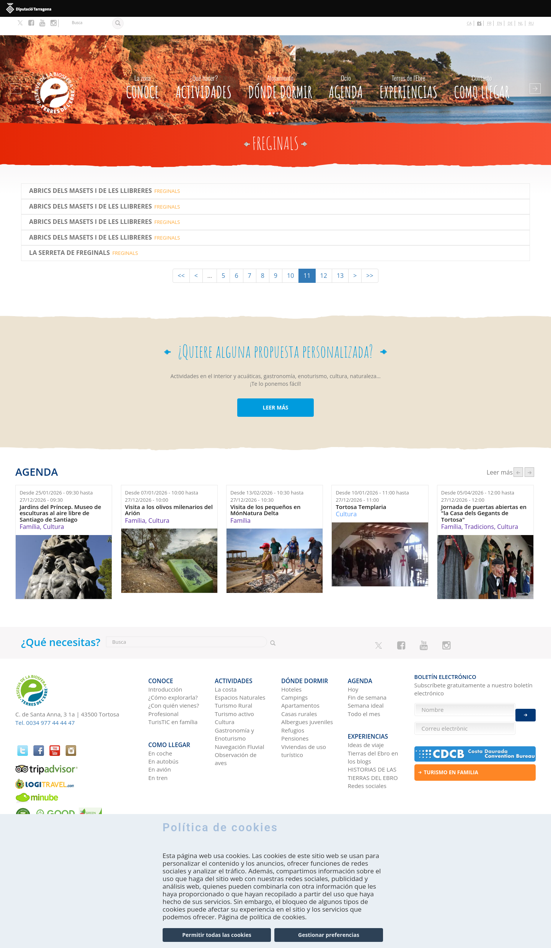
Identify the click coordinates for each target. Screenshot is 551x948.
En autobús (163, 734)
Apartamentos (300, 683)
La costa (225, 667)
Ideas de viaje (366, 718)
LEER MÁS (275, 389)
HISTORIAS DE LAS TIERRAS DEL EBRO (373, 746)
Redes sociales (367, 759)
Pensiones (294, 716)
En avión (159, 742)
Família (30, 508)
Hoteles (291, 667)
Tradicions (479, 508)
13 (340, 257)
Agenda (346, 66)
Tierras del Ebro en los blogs (373, 730)
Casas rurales (299, 691)
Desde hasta (56, 478)
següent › (529, 453)
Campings (294, 675)
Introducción (165, 667)
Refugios (292, 707)
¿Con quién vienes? (173, 683)
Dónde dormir (280, 66)
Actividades (203, 66)
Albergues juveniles (307, 699)
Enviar (525, 709)
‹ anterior (518, 453)
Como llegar (482, 66)
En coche (160, 726)
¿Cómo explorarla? (173, 675)
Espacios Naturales (240, 675)
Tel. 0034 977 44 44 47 (45, 704)
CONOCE (142, 66)
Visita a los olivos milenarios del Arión (169, 491)
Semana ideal (366, 683)
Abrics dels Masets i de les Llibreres (90, 172)
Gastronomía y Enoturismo (234, 712)
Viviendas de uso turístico (303, 728)
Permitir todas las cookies (216, 934)
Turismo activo (234, 691)
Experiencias (409, 66)
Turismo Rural (233, 683)
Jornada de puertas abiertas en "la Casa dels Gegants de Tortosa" (484, 494)
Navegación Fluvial (239, 724)
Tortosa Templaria (361, 488)
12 (323, 257)
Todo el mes (364, 691)
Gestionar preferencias (328, 934)
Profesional (163, 691)
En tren (158, 751)
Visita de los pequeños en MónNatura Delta (265, 491)
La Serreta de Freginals (69, 234)
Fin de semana (367, 675)
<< (181, 257)
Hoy (353, 667)
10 (290, 257)
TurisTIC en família (173, 699)
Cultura (53, 508)
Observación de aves (235, 736)
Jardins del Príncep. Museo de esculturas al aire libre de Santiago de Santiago (60, 494)
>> (369, 257)
